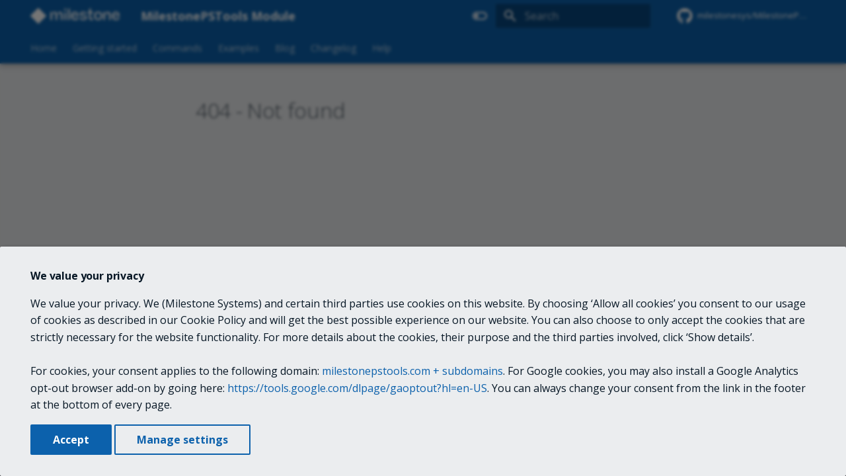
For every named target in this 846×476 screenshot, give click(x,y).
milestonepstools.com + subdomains (412, 371)
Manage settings (182, 439)
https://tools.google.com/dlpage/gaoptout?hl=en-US (357, 388)
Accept (71, 439)
